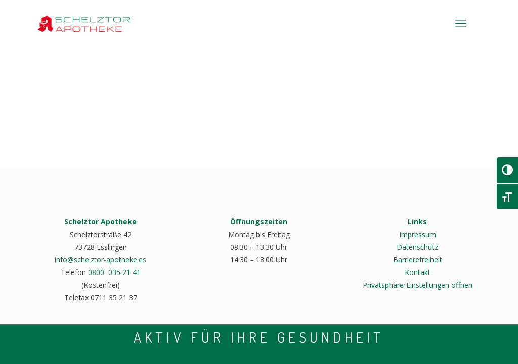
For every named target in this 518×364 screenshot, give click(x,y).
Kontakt (417, 272)
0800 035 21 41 (114, 272)
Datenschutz (417, 247)
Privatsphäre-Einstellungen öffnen (417, 285)
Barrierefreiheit (417, 259)
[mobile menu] (460, 22)
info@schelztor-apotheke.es (100, 259)
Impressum (417, 234)
